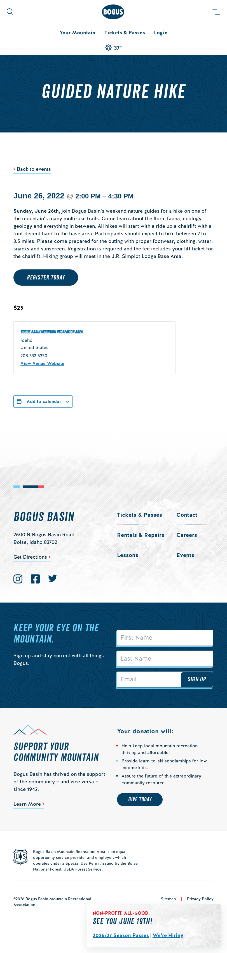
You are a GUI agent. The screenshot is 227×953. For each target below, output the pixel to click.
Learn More (27, 804)
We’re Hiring (168, 935)
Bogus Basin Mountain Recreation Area (51, 332)
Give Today (139, 799)
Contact (186, 514)
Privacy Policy (200, 898)
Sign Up (197, 679)
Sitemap (168, 898)
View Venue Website (42, 363)
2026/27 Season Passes (121, 935)
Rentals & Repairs (140, 535)
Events (185, 555)
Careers (186, 535)
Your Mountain (77, 32)
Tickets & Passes (124, 32)
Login (161, 32)
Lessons (127, 555)
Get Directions (30, 557)
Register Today (46, 277)
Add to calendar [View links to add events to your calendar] (44, 401)
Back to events (34, 169)
